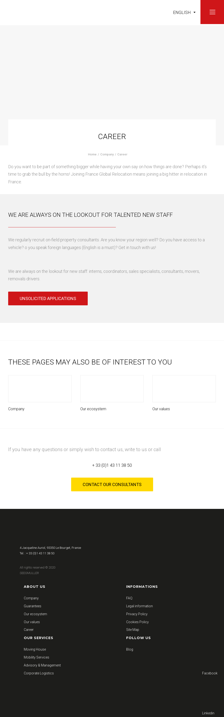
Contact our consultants (112, 484)
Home (92, 154)
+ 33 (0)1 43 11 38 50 (112, 465)
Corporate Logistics (39, 673)
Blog (129, 649)
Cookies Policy (137, 622)
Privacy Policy (137, 614)
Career (29, 630)
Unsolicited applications (48, 298)
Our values (161, 409)
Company (107, 154)
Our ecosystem (93, 409)
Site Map (132, 630)
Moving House (35, 649)
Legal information (139, 606)
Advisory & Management (42, 665)
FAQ (129, 598)
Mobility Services (36, 657)
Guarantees (32, 606)
